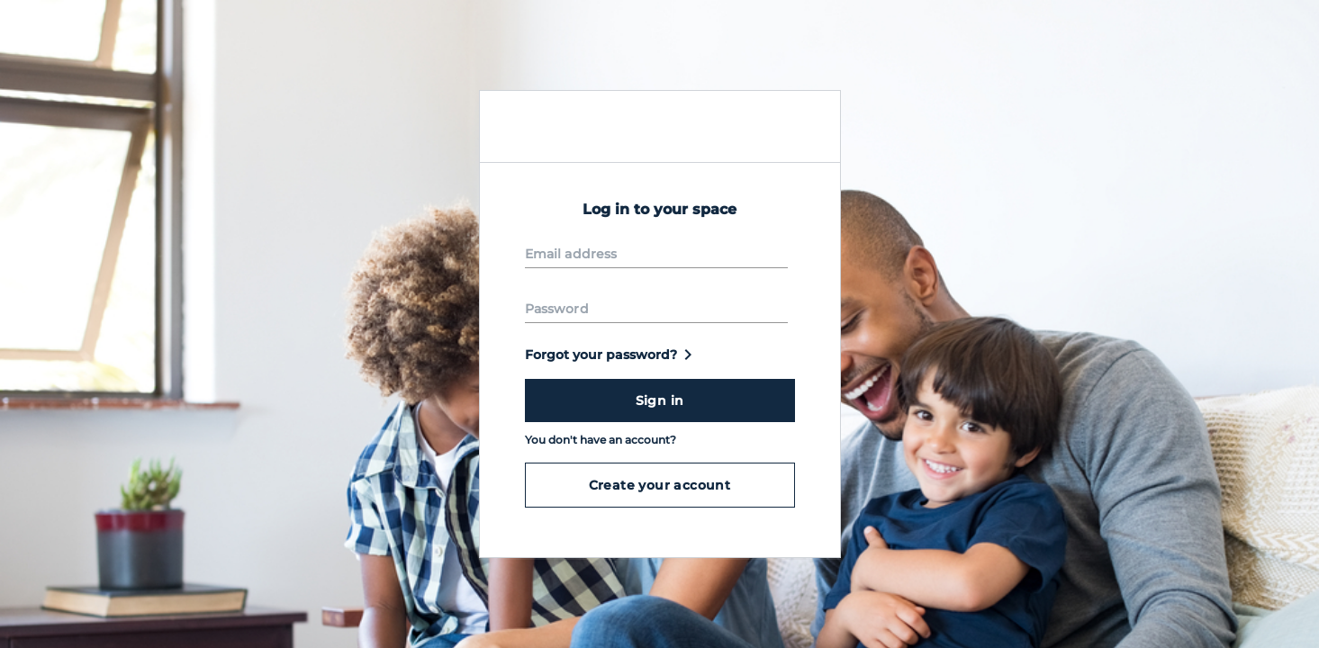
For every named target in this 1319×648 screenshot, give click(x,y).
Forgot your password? (612, 354)
